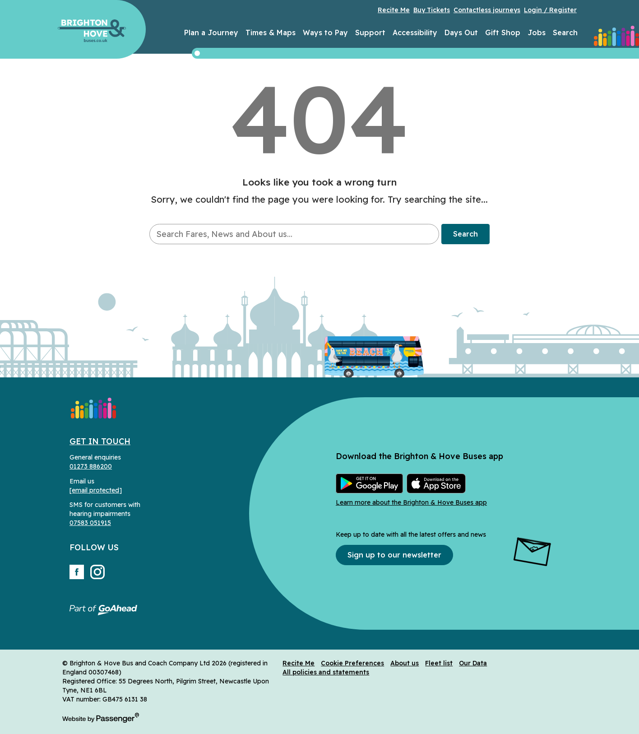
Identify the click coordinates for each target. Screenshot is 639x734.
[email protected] (95, 490)
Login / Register (550, 10)
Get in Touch (99, 441)
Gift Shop (502, 32)
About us (404, 663)
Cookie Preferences (352, 663)
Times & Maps (270, 32)
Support (370, 32)
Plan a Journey (211, 32)
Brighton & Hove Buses (92, 30)
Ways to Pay (325, 32)
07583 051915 (90, 523)
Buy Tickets (431, 10)
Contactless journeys (487, 10)
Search (565, 32)
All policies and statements (325, 672)
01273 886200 (90, 466)
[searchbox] (294, 234)
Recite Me (394, 10)
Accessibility (415, 32)
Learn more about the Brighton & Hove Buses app (411, 502)
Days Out (461, 32)
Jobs (537, 32)
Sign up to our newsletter (394, 554)
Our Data (473, 663)
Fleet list (439, 663)
